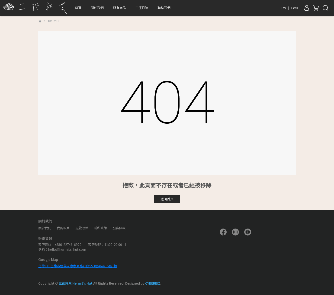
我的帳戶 (63, 228)
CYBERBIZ (152, 283)
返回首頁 (167, 199)
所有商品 (119, 7)
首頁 (78, 7)
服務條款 (118, 228)
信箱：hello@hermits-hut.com (62, 249)
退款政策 (81, 228)
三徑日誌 (141, 7)
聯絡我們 (163, 7)
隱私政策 (100, 228)
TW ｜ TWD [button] (289, 8)
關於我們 (44, 228)
